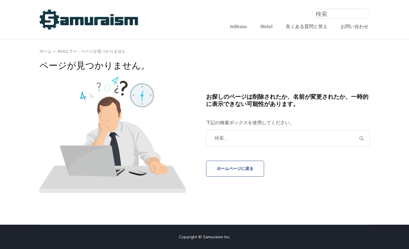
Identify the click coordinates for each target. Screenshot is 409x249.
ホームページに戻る (235, 168)
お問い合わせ (354, 26)
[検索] (341, 14)
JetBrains (238, 26)
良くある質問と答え (307, 26)
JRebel (266, 26)
